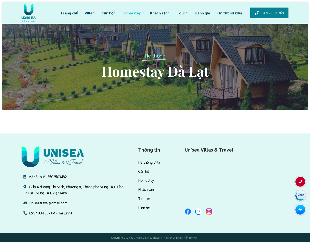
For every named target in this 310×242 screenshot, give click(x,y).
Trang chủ (69, 12)
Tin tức (144, 198)
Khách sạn (160, 12)
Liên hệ (144, 207)
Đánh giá (202, 12)
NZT (196, 237)
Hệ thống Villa (149, 162)
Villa (90, 12)
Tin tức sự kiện (229, 12)
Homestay (133, 12)
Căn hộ (109, 12)
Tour (182, 12)
